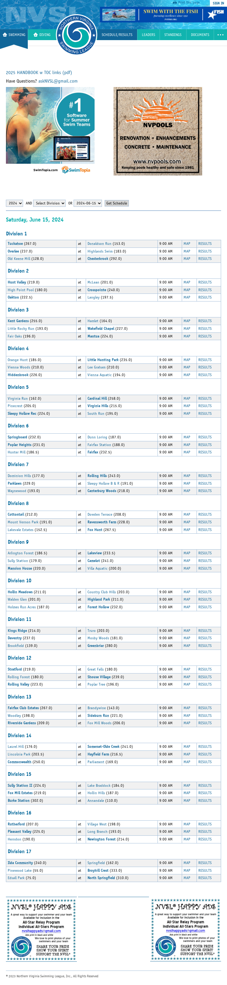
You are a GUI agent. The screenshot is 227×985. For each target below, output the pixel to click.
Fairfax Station (99, 445)
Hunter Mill (16, 452)
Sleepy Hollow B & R (103, 483)
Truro (91, 631)
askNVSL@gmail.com (58, 81)
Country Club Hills (101, 592)
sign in (218, 3)
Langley (93, 297)
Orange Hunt (18, 360)
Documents (200, 35)
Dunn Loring (97, 437)
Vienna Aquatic (99, 375)
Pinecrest (15, 406)
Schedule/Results (117, 35)
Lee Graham (96, 367)
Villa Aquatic (97, 568)
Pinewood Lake (20, 870)
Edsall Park (16, 878)
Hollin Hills (96, 793)
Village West (97, 824)
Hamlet (92, 321)
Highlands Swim (100, 251)
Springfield (96, 863)
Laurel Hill (16, 747)
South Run (95, 414)
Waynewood (17, 491)
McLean (93, 282)
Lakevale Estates (20, 530)
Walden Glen (17, 599)
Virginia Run (18, 398)
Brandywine (96, 708)
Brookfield (16, 646)
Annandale (95, 801)
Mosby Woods (98, 638)
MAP (187, 244)
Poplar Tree (96, 684)
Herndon (14, 839)
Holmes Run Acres (22, 607)
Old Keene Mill (19, 259)
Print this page (189, 2)
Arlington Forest (21, 553)
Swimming (14, 34)
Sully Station (18, 561)
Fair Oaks (15, 336)
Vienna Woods (19, 367)
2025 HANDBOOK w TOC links (39, 72)
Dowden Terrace (99, 514)
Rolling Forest (19, 677)
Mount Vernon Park (23, 522)
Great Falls (95, 669)
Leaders (148, 35)
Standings (172, 35)
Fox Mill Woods (99, 723)
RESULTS (205, 244)
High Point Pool (21, 290)
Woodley (14, 716)
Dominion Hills (19, 476)
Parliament (95, 762)
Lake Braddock (99, 786)
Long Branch (97, 832)
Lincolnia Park (19, 754)
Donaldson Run (99, 244)
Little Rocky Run (21, 329)
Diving (42, 34)
